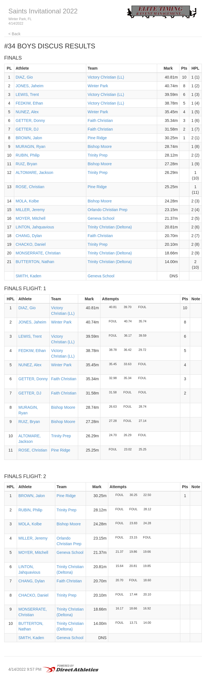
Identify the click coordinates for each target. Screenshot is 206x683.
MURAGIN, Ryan (30, 146)
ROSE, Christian (30, 187)
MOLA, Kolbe (27, 201)
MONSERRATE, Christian (38, 253)
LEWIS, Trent (27, 94)
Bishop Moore (100, 146)
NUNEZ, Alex (27, 112)
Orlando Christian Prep (107, 209)
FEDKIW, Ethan (29, 103)
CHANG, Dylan (29, 235)
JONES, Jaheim (30, 86)
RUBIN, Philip (28, 155)
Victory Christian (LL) (106, 77)
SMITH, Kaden (28, 276)
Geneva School (101, 218)
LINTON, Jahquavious (35, 227)
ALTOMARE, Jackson (34, 172)
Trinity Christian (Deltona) (110, 227)
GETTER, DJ (27, 129)
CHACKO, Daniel (30, 244)
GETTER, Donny (30, 120)
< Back (14, 34)
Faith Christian (100, 120)
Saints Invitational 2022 (43, 11)
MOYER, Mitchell (30, 218)
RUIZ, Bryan (26, 164)
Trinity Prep (97, 155)
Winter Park (98, 86)
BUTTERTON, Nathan (35, 261)
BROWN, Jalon (29, 138)
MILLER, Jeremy (30, 209)
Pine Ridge (97, 138)
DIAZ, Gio (24, 77)
